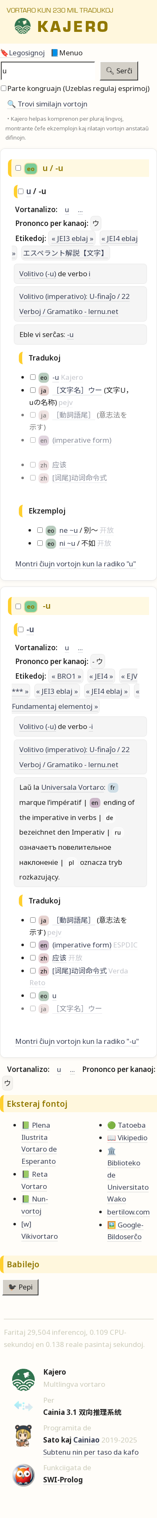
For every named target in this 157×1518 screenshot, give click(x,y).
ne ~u (68, 530)
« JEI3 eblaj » (72, 238)
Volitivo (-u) (37, 273)
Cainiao (86, 1440)
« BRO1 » (66, 676)
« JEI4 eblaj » (107, 691)
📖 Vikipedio (127, 1137)
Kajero (72, 377)
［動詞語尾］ (73, 415)
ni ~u (67, 543)
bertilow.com (128, 1212)
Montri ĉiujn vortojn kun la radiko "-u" (77, 1041)
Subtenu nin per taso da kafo (91, 1452)
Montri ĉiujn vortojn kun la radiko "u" (75, 563)
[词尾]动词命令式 (79, 478)
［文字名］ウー (77, 390)
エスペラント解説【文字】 (65, 253)
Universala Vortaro (72, 787)
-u (70, 334)
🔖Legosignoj (22, 52)
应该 (59, 465)
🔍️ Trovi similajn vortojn (47, 104)
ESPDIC (125, 945)
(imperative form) (81, 440)
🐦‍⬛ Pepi (20, 1287)
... (80, 209)
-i (91, 726)
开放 (107, 530)
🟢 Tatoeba (126, 1125)
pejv (66, 402)
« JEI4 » (101, 676)
